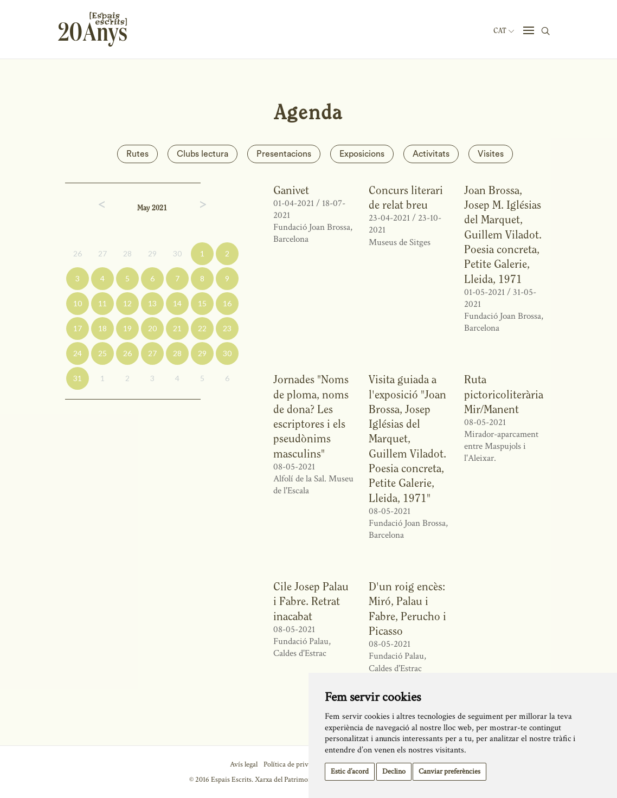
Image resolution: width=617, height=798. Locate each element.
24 (77, 353)
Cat (503, 31)
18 (102, 328)
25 (102, 353)
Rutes (137, 154)
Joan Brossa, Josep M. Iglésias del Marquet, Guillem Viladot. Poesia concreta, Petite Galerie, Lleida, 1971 (503, 234)
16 (227, 303)
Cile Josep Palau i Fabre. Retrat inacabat (311, 601)
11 (102, 303)
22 (202, 328)
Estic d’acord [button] (350, 771)
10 (77, 303)
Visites (491, 154)
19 (127, 328)
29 (152, 253)
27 (102, 253)
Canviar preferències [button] (449, 771)
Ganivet (291, 190)
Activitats (431, 154)
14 (177, 303)
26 (77, 253)
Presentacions (283, 154)
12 (127, 303)
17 (77, 328)
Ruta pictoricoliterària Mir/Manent (503, 394)
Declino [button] (394, 771)
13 (152, 303)
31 (77, 378)
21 (177, 328)
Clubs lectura (202, 154)
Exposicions (361, 154)
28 (127, 253)
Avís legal (244, 764)
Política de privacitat (294, 764)
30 (177, 253)
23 (227, 328)
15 (202, 303)
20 (152, 328)
